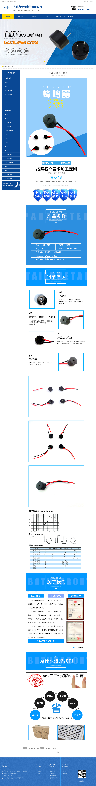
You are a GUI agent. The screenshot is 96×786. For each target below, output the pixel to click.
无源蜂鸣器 (8, 110)
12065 (7, 98)
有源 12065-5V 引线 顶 (50, 748)
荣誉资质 (45, 16)
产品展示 (33, 16)
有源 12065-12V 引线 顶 (33, 748)
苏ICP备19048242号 (13, 773)
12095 (7, 106)
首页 (9, 66)
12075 (7, 102)
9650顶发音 (8, 90)
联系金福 (91, 1)
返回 (58, 752)
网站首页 (8, 16)
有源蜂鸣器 (8, 78)
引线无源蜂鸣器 (9, 162)
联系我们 (70, 16)
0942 (6, 82)
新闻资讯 (58, 16)
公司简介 (20, 16)
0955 (6, 86)
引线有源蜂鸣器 (9, 130)
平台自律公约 (25, 771)
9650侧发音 (8, 94)
